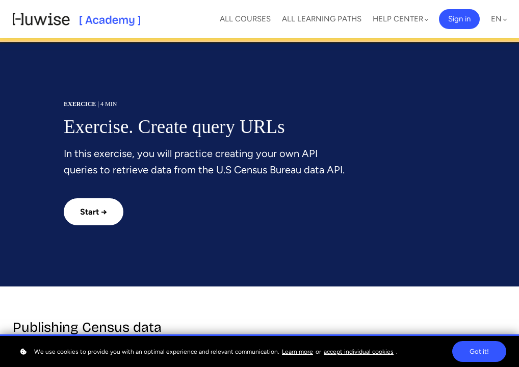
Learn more (297, 351)
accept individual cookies (359, 351)
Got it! (479, 351)
